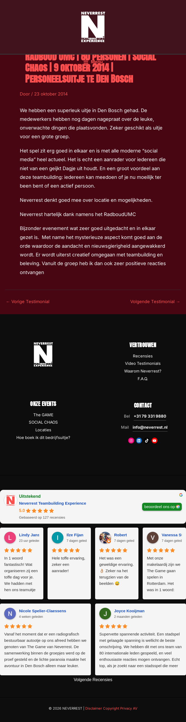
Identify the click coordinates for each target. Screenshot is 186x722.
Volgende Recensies (93, 679)
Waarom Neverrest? (142, 371)
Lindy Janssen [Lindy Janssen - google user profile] (32, 535)
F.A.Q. (143, 378)
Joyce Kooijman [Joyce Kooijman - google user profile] (129, 611)
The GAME (43, 414)
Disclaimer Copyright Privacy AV (111, 708)
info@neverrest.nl (150, 427)
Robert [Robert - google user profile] (120, 535)
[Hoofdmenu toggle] (93, 63)
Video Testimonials (143, 363)
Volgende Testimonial (155, 301)
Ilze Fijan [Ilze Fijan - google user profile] (75, 535)
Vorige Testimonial (27, 301)
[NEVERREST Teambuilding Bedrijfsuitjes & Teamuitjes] (93, 27)
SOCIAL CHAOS (43, 422)
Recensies (143, 355)
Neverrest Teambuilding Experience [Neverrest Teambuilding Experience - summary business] (52, 503)
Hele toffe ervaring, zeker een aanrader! (68, 564)
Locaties (43, 429)
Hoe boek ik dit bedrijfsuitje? (43, 437)
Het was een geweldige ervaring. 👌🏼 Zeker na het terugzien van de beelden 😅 (116, 571)
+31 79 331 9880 (150, 416)
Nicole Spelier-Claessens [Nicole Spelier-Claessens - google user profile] (42, 611)
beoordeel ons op (159, 506)
